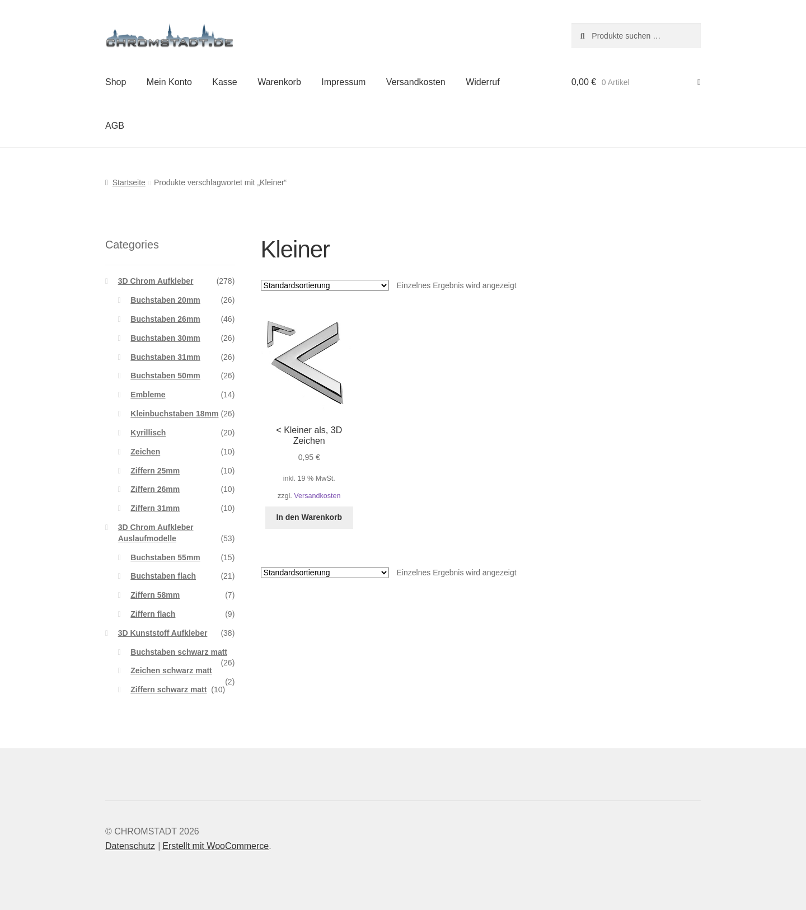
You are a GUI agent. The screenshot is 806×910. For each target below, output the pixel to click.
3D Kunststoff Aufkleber (163, 632)
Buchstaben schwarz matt (178, 652)
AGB (114, 125)
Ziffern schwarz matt (168, 689)
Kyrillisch (148, 432)
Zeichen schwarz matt (171, 670)
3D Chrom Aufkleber (156, 280)
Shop (115, 82)
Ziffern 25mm (155, 470)
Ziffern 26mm (155, 489)
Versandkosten (416, 82)
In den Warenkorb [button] (309, 517)
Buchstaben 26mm (165, 319)
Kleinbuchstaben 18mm (174, 413)
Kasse (224, 82)
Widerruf (482, 82)
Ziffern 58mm (155, 594)
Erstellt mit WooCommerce (215, 846)
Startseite (129, 182)
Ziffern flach (152, 613)
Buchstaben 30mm (165, 338)
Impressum (343, 82)
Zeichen (145, 451)
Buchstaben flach (163, 575)
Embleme (147, 394)
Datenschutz (130, 846)
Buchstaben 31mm (165, 357)
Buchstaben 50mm (165, 375)
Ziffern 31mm (155, 508)
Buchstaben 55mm (165, 557)
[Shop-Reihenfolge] (325, 285)
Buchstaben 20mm (165, 299)
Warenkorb (279, 82)
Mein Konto (169, 82)
